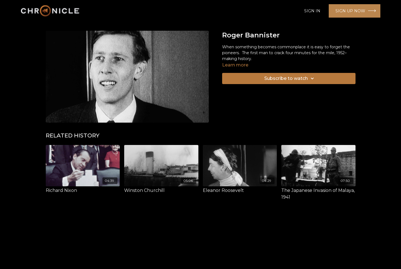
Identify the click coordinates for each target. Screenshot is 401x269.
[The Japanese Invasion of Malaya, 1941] (318, 194)
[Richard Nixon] (83, 190)
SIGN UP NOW (350, 10)
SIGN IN (312, 10)
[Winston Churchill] (161, 190)
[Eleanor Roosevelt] (240, 190)
